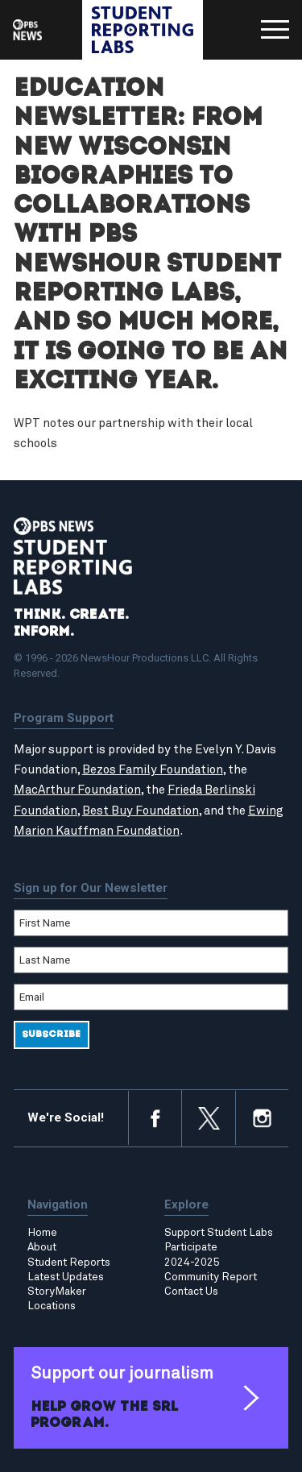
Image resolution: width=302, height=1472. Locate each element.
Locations (51, 1306)
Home (42, 1232)
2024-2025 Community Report (210, 1270)
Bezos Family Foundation (152, 770)
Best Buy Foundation (140, 811)
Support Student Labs (218, 1232)
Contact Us (191, 1291)
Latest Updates (65, 1277)
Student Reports (68, 1262)
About (41, 1247)
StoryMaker (56, 1291)
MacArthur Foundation (77, 790)
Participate (190, 1247)
